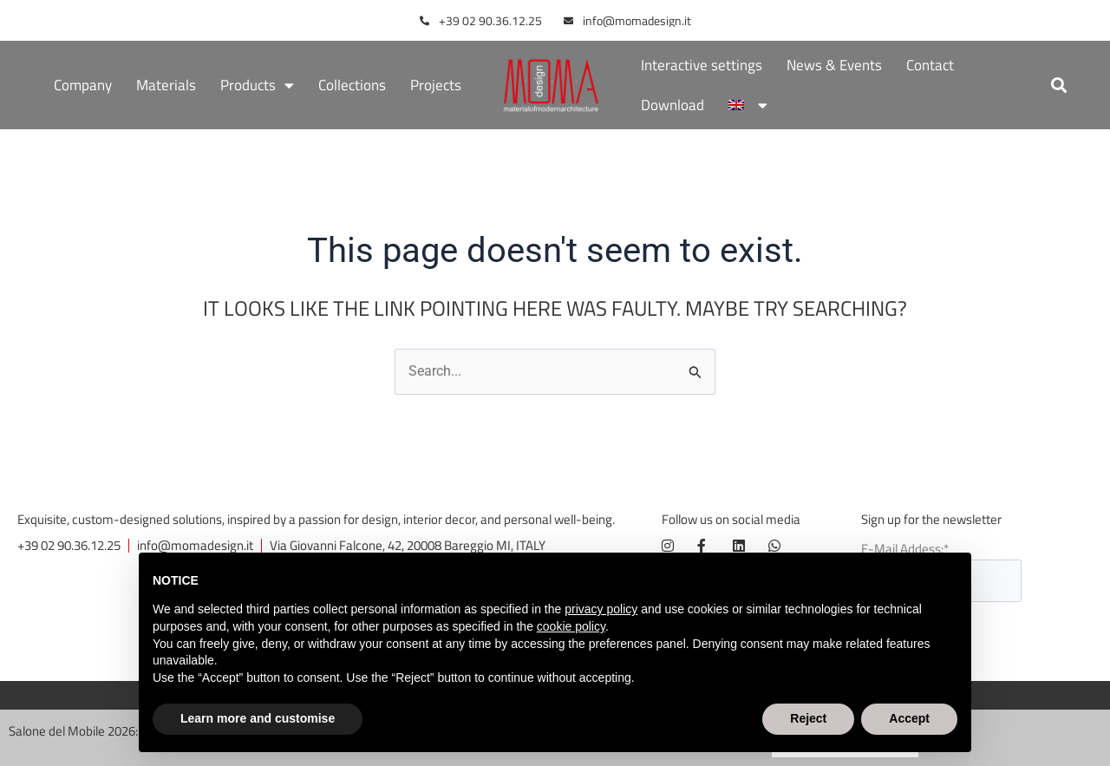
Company (83, 85)
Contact (930, 65)
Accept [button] (909, 718)
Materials (166, 85)
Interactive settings (701, 65)
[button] (1059, 85)
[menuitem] (747, 105)
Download (672, 105)
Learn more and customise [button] (257, 718)
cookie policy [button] (571, 626)
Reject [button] (808, 718)
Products (257, 85)
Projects (435, 85)
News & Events (834, 65)
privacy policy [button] (601, 609)
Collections (352, 85)
